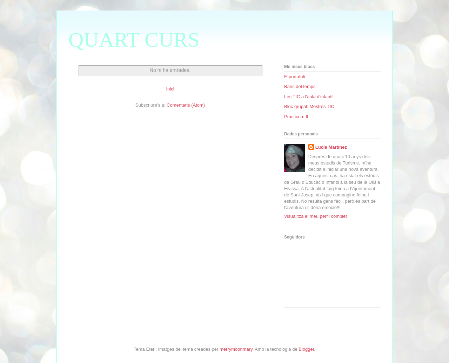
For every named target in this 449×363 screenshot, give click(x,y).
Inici (170, 89)
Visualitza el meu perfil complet (315, 216)
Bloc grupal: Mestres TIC (309, 106)
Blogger (306, 349)
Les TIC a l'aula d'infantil (309, 96)
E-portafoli (294, 76)
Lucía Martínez (331, 147)
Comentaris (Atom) (186, 105)
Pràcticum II (296, 116)
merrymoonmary (236, 349)
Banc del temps (300, 86)
